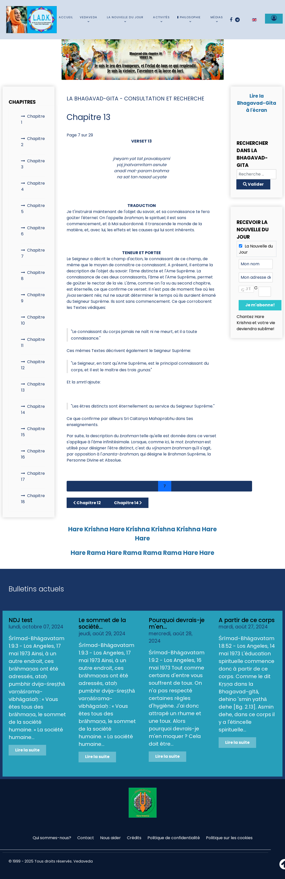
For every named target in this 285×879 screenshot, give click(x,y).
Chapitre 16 (33, 454)
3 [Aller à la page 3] (112, 486)
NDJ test (20, 620)
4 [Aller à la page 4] (125, 486)
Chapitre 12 (33, 365)
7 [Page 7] (164, 486)
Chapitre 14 (33, 409)
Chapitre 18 (33, 499)
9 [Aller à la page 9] (190, 486)
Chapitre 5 (33, 209)
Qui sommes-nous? (52, 838)
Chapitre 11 (33, 342)
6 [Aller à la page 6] (151, 486)
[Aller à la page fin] (245, 486)
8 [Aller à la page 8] (177, 486)
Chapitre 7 (33, 253)
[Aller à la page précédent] (87, 486)
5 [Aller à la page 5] (138, 486)
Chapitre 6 (33, 231)
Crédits (134, 838)
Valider (253, 184)
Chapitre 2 (33, 142)
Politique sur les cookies (229, 838)
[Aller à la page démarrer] (74, 486)
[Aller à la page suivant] (231, 486)
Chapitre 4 (33, 186)
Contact (85, 838)
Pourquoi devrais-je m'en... (176, 623)
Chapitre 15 (33, 432)
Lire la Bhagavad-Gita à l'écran (256, 103)
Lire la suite (27, 750)
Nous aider (110, 838)
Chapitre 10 (33, 320)
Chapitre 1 (33, 119)
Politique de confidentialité (173, 838)
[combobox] (256, 174)
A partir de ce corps (247, 620)
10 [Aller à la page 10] (205, 486)
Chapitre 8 (33, 276)
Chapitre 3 (33, 164)
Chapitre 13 (33, 387)
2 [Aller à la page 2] (99, 486)
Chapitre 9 (33, 298)
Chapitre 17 (33, 476)
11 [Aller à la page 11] (218, 486)
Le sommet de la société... (102, 623)
